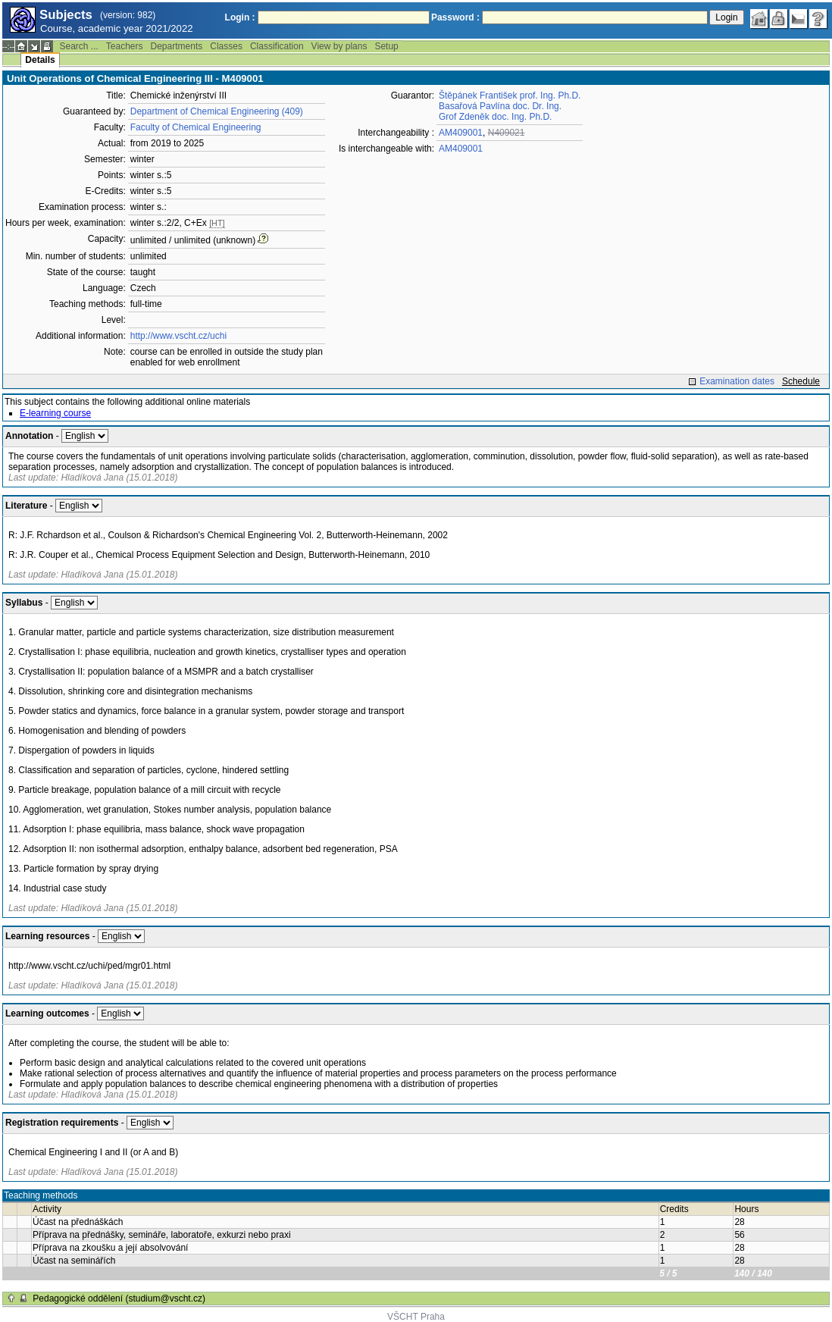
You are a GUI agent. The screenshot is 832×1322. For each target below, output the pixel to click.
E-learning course (55, 413)
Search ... (78, 46)
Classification (277, 46)
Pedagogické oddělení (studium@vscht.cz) (119, 1298)
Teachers (124, 46)
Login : (240, 17)
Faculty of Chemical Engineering (195, 127)
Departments (177, 46)
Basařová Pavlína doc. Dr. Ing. (500, 106)
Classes (226, 46)
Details (40, 60)
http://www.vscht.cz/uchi (178, 335)
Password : (455, 17)
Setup (386, 46)
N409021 (506, 132)
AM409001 (461, 132)
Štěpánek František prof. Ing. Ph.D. (509, 95)
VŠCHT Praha (416, 1316)
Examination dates (736, 381)
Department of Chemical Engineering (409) (216, 111)
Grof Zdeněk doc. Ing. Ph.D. (495, 116)
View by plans (339, 46)
